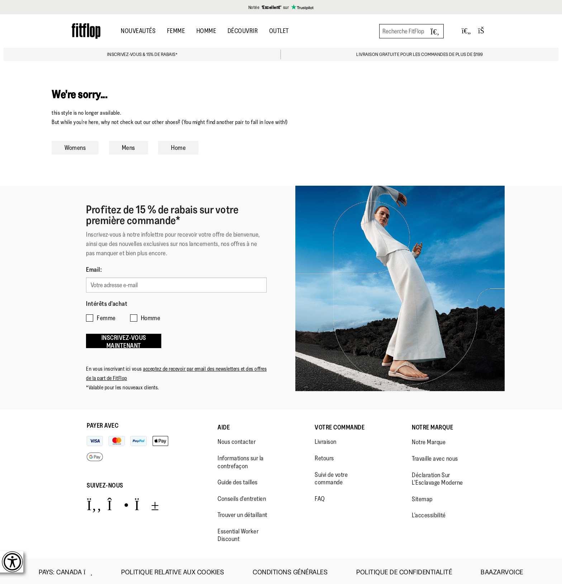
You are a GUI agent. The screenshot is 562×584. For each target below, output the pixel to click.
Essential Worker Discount (238, 533)
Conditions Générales (290, 570)
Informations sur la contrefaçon (241, 460)
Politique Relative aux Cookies (172, 570)
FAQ (320, 497)
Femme (176, 31)
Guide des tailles (238, 480)
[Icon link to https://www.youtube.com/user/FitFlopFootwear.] (146, 503)
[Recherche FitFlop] (411, 31)
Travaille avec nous (435, 457)
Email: (94, 270)
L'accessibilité (429, 513)
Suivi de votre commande (331, 477)
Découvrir (243, 31)
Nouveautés (138, 31)
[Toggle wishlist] (466, 31)
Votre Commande (340, 425)
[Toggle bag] (484, 31)
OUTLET (279, 31)
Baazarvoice (502, 570)
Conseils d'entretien (242, 497)
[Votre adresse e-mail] (176, 284)
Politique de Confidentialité (404, 570)
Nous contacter (237, 440)
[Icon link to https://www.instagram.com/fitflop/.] (118, 503)
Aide (224, 425)
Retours (324, 456)
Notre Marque (432, 425)
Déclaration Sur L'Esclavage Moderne (437, 477)
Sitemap (422, 497)
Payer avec (102, 424)
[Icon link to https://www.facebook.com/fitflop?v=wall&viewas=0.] (94, 503)
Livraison (326, 440)
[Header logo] (86, 31)
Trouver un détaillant (242, 513)
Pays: (65, 570)
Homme (206, 31)
